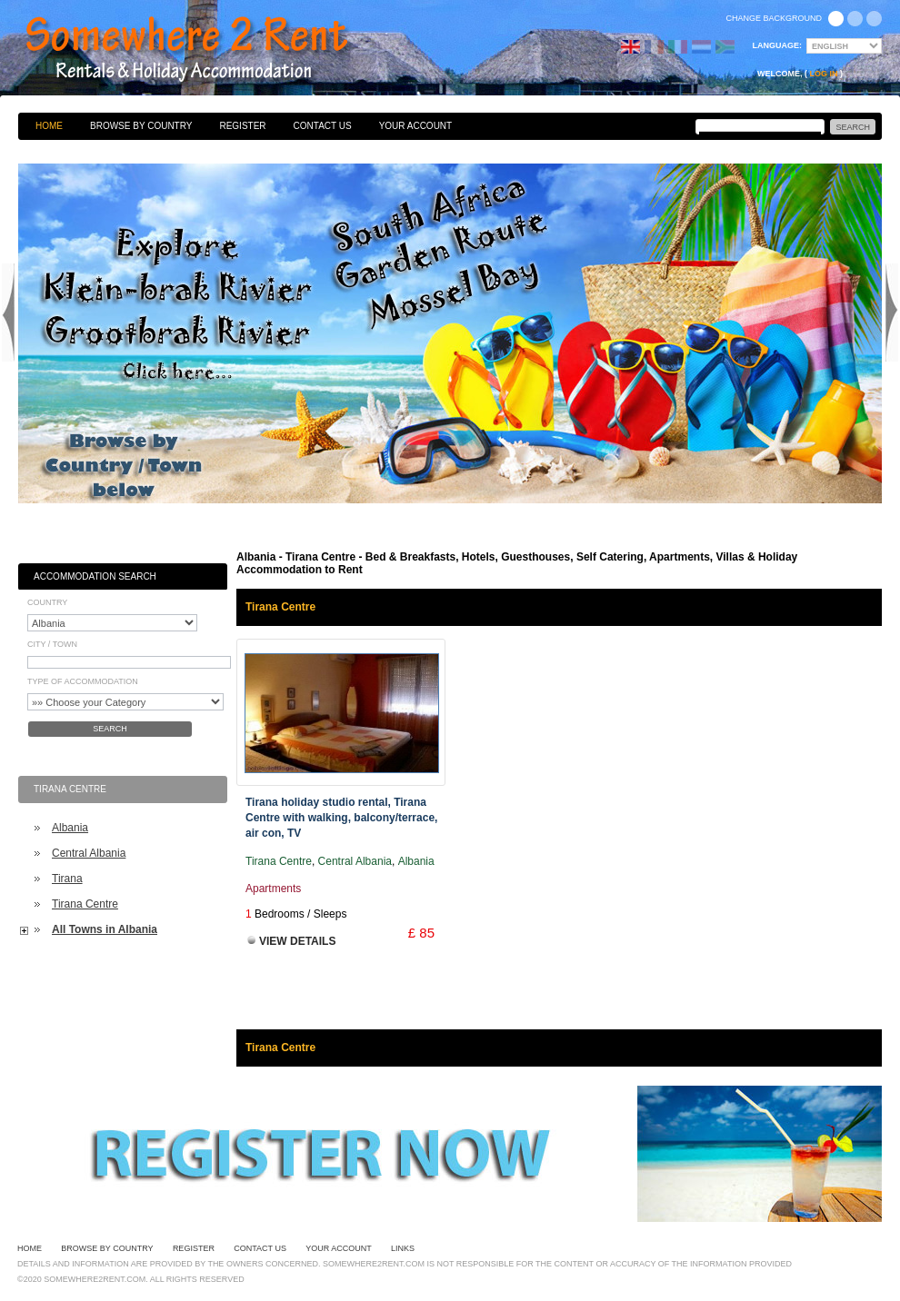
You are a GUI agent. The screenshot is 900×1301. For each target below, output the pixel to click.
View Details (297, 941)
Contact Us (323, 126)
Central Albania (88, 853)
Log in (824, 73)
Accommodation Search (95, 576)
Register (242, 126)
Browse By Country (141, 126)
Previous (8, 312)
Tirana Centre (85, 904)
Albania (70, 827)
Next (891, 312)
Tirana (67, 878)
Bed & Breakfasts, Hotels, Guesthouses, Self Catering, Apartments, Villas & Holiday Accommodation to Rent (206, 50)
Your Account (416, 126)
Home (49, 126)
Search (110, 728)
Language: (778, 45)
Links (403, 1248)
